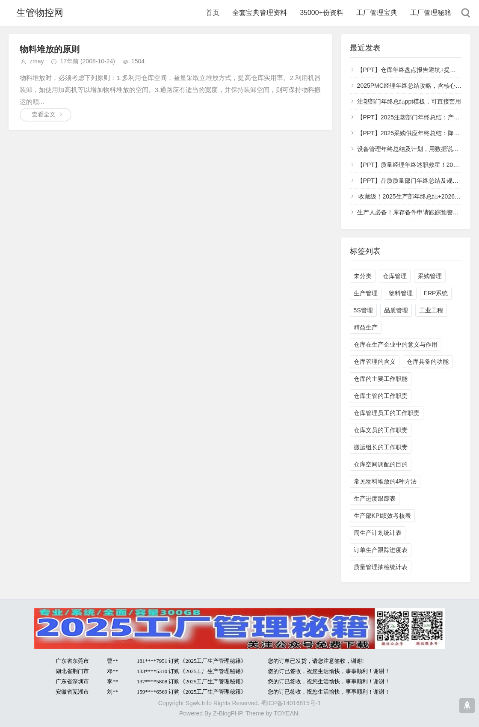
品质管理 (396, 310)
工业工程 (431, 310)
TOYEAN (286, 713)
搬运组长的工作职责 (381, 447)
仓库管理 (395, 276)
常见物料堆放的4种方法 (385, 481)
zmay (37, 61)
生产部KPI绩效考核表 (382, 515)
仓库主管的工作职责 (381, 395)
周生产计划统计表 (378, 532)
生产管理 (366, 293)
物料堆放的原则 (50, 49)
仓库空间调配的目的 (381, 464)
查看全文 (44, 114)
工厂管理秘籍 (430, 12)
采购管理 (430, 276)
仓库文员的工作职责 (381, 430)
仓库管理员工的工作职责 (387, 412)
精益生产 (366, 327)
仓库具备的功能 (428, 361)
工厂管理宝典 (376, 12)
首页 (212, 12)
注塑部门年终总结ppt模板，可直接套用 (409, 101)
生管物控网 (39, 12)
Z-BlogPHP (227, 713)
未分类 (363, 276)
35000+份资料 (321, 12)
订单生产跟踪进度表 (381, 549)
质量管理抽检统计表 (381, 567)
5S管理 (363, 310)
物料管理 (401, 293)
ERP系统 (436, 293)
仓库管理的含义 (375, 361)
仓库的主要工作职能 (381, 378)
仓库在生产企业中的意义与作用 (396, 344)
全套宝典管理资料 (259, 12)
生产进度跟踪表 (375, 498)
